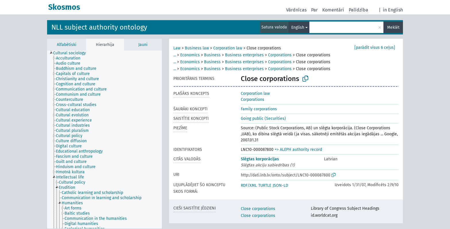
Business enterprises (244, 55)
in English (393, 10)
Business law (197, 48)
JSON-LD (280, 185)
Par (314, 10)
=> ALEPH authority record (298, 149)
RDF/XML (249, 185)
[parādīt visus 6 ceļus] (374, 47)
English (297, 27)
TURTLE (264, 185)
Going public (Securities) (263, 118)
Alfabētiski (66, 44)
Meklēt (393, 27)
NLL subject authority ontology (99, 27)
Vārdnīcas (296, 10)
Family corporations (259, 109)
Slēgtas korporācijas (260, 159)
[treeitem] (72, 53)
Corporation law (227, 48)
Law (177, 48)
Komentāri (333, 10)
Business (212, 55)
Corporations (280, 55)
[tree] (104, 139)
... (174, 55)
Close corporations (258, 208)
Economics (190, 55)
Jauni (143, 44)
